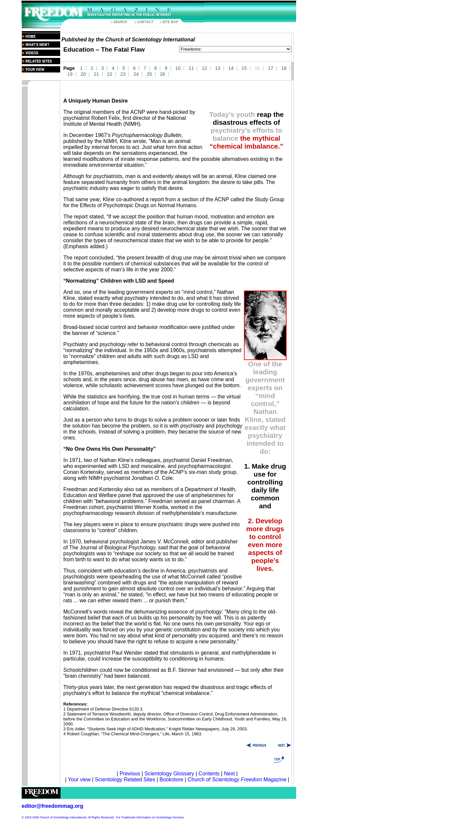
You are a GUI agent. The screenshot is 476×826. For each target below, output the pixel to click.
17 (270, 68)
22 (109, 74)
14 (231, 68)
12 (204, 68)
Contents (208, 773)
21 (96, 74)
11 (191, 68)
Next (229, 773)
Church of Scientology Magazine (237, 779)
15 (244, 68)
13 (217, 68)
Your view (79, 779)
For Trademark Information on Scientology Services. (150, 817)
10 (177, 68)
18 (284, 68)
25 (149, 74)
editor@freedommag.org (52, 806)
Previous (131, 773)
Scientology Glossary (169, 773)
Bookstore (171, 779)
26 (162, 74)
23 (123, 74)
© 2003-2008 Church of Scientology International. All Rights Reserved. (68, 817)
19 (70, 74)
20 (83, 74)
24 (136, 74)
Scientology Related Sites (125, 779)
